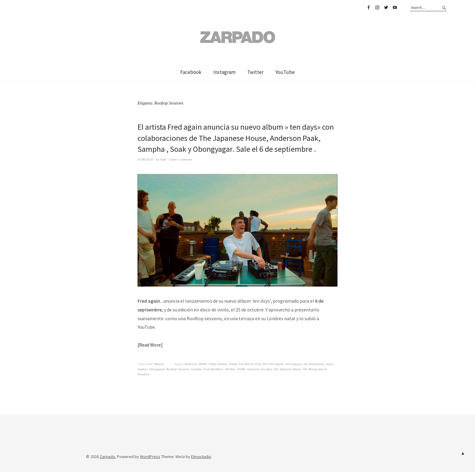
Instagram (377, 7)
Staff (163, 159)
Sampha (196, 369)
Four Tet (261, 364)
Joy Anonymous (313, 364)
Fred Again (275, 364)
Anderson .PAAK (195, 364)
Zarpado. (108, 456)
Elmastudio (201, 456)
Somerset (253, 369)
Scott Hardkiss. (213, 369)
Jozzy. (330, 364)
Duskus (223, 364)
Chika (212, 364)
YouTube (394, 7)
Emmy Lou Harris (241, 364)
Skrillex (230, 369)
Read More (150, 345)
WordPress (150, 456)
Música (159, 364)
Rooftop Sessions (178, 369)
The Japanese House (287, 369)
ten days (266, 369)
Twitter (385, 7)
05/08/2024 (145, 159)
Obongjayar (157, 369)
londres (143, 369)
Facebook (368, 7)
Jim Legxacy (293, 364)
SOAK (241, 369)
